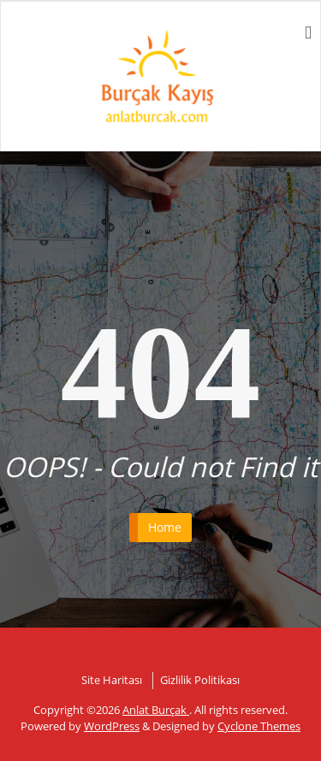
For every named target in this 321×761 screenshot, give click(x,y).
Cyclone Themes (258, 726)
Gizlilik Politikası (200, 679)
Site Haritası (111, 679)
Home (164, 527)
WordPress (112, 726)
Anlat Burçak (155, 709)
